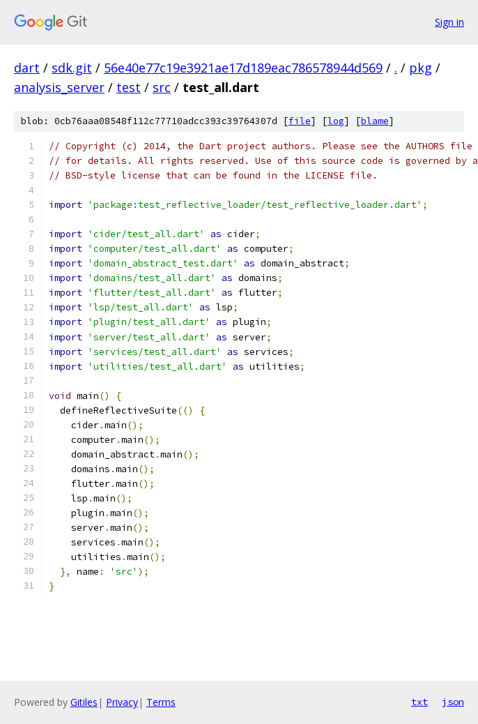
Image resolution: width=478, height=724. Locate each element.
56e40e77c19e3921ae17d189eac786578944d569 (243, 67)
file (299, 121)
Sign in (449, 22)
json (453, 701)
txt (419, 701)
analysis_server (59, 87)
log (335, 121)
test (128, 87)
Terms (161, 702)
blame (375, 121)
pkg (420, 67)
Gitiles (84, 702)
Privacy (122, 702)
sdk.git (72, 67)
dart (27, 67)
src (162, 87)
